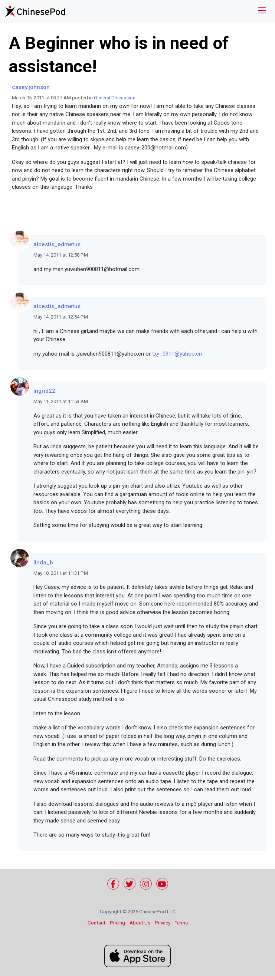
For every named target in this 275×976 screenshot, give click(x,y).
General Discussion (114, 97)
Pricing (117, 923)
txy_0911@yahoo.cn (177, 353)
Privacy (162, 923)
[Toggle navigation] (262, 11)
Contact (96, 923)
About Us (140, 923)
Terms (181, 923)
